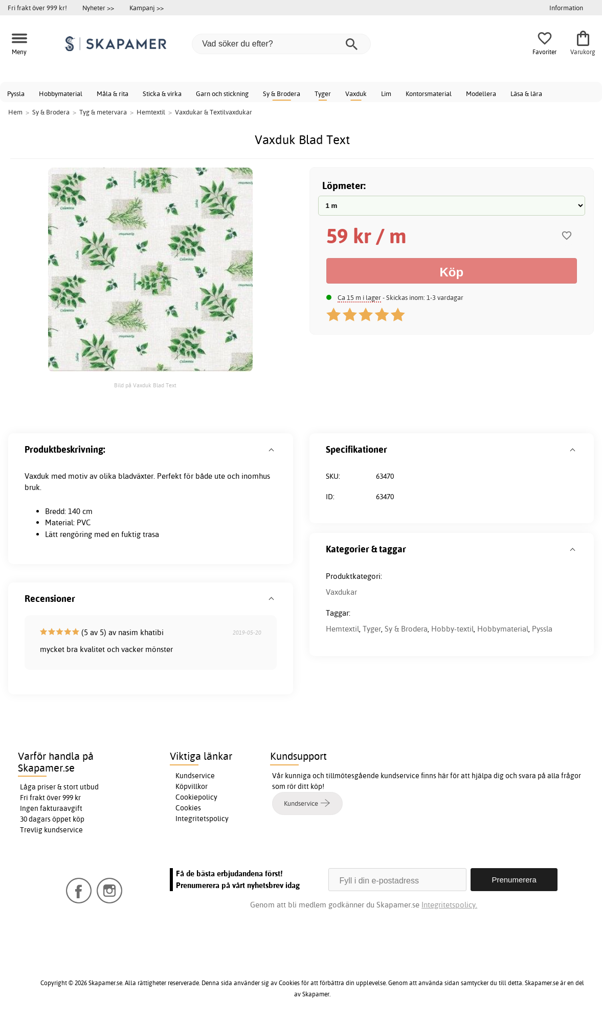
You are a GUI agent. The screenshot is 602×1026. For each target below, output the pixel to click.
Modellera (481, 93)
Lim (386, 93)
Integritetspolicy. (449, 905)
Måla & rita (112, 93)
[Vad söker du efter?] (281, 44)
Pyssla (16, 93)
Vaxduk (356, 93)
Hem (15, 112)
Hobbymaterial (60, 93)
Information (566, 8)
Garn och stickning (222, 93)
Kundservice (195, 775)
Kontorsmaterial (429, 93)
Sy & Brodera (281, 93)
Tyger (323, 93)
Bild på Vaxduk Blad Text (145, 385)
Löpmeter (343, 185)
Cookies (188, 807)
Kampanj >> (146, 8)
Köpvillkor (191, 786)
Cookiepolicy (196, 797)
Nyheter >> (98, 8)
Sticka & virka (162, 93)
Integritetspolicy (202, 818)
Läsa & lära (526, 93)
